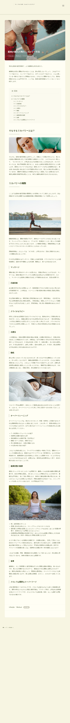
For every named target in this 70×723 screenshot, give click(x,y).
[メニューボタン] (63, 6)
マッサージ (20, 101)
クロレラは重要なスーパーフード (26, 119)
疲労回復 (26, 607)
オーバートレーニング (23, 113)
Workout (18, 56)
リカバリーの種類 (19, 99)
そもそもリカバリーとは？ (22, 96)
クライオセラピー (21, 106)
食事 (18, 117)
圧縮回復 (19, 103)
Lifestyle (11, 56)
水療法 (18, 108)
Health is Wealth (20, 9)
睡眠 (18, 110)
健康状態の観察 (21, 115)
